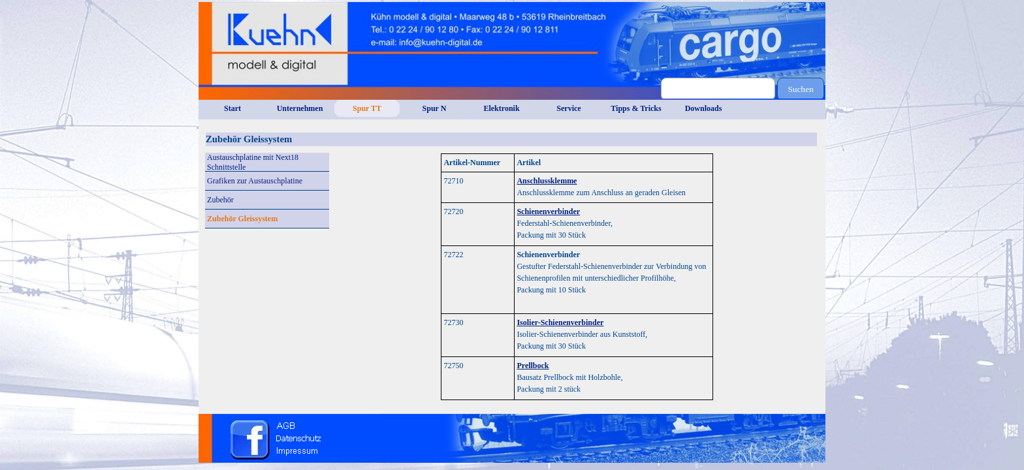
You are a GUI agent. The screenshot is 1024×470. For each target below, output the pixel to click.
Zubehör (220, 199)
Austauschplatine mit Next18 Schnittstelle (252, 162)
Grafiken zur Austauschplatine (254, 180)
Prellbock (533, 365)
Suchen (800, 89)
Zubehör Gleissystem (242, 218)
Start (232, 108)
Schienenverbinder (548, 211)
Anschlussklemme (547, 180)
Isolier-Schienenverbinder (560, 322)
